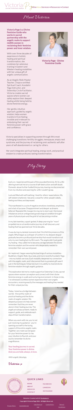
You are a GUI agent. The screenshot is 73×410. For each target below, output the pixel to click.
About (39, 7)
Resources (56, 7)
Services (46, 7)
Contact (65, 7)
